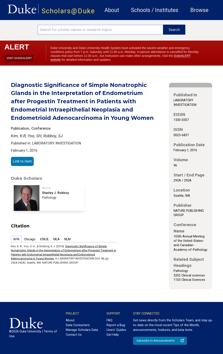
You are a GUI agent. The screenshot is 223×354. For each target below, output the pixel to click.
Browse (199, 10)
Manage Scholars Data (82, 330)
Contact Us (74, 335)
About (112, 10)
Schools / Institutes (154, 10)
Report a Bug (115, 325)
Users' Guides (116, 330)
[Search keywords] (100, 29)
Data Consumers (78, 325)
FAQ (109, 320)
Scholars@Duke (68, 11)
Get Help (112, 335)
